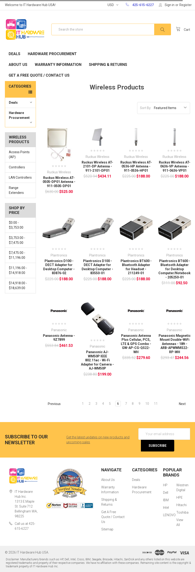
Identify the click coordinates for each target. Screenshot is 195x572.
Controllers (17, 167)
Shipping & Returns (108, 64)
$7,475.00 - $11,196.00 (17, 255)
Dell (165, 492)
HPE (179, 497)
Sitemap (107, 529)
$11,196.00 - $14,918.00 (18, 270)
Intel (166, 507)
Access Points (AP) (19, 154)
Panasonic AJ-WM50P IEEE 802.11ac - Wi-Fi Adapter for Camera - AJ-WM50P (97, 360)
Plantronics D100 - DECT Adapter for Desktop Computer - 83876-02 (59, 267)
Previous (52, 403)
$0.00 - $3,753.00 (16, 225)
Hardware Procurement (52, 54)
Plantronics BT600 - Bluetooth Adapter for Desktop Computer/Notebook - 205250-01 (174, 269)
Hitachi (181, 505)
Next (184, 403)
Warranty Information (58, 64)
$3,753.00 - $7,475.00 (17, 240)
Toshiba (182, 512)
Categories (20, 86)
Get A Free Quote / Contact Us (39, 75)
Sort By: (145, 108)
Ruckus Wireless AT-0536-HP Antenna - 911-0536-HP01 (136, 166)
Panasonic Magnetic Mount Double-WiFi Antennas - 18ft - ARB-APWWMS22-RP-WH (175, 344)
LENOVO (169, 515)
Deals (14, 54)
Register (185, 5)
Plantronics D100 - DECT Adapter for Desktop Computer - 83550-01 (97, 267)
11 (156, 403)
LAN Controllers (20, 177)
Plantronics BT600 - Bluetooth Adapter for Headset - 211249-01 (136, 267)
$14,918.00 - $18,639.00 (18, 285)
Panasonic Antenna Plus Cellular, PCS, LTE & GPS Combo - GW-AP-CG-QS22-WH (136, 344)
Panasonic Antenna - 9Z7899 (59, 338)
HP (165, 485)
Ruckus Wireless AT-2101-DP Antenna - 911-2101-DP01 (97, 166)
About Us (18, 64)
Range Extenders (16, 190)
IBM (166, 500)
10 (147, 403)
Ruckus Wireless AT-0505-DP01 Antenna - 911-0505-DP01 (59, 182)
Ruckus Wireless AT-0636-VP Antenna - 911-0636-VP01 (174, 166)
